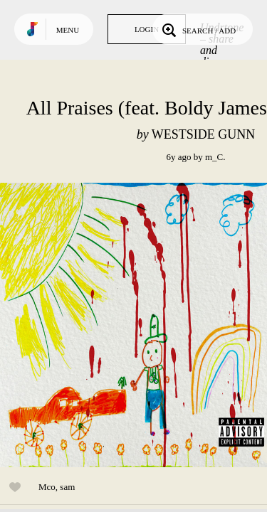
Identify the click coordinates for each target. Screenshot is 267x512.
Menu (67, 30)
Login (147, 29)
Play (142, 325)
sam (67, 486)
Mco (47, 486)
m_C (214, 156)
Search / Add (197, 29)
